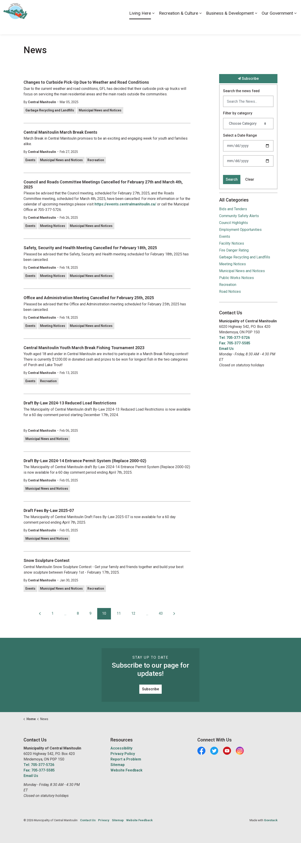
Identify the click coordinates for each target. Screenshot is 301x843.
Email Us (226, 348)
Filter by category (237, 113)
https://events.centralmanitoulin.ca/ (125, 204)
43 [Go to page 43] (161, 613)
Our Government (277, 25)
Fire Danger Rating (234, 250)
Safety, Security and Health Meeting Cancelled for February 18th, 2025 (90, 247)
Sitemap (117, 765)
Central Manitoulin (42, 102)
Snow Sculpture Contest (47, 560)
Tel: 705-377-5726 (234, 337)
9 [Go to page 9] (90, 613)
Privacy (103, 820)
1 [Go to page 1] (52, 613)
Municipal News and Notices (100, 110)
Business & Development (230, 25)
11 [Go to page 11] (119, 613)
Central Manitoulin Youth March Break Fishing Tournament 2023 (84, 347)
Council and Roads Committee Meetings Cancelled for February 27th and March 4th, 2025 (103, 184)
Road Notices (230, 291)
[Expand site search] (293, 8)
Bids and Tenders (233, 209)
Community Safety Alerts (239, 216)
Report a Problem (125, 759)
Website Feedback (126, 770)
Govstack (270, 820)
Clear (249, 179)
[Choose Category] (248, 123)
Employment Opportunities (240, 229)
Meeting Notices (52, 226)
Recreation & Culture (178, 25)
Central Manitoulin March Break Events (60, 132)
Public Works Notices (236, 278)
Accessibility (211, 8)
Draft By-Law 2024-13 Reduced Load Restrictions (70, 403)
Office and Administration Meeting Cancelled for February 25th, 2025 (89, 297)
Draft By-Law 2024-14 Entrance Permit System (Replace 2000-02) (85, 460)
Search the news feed (241, 91)
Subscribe (248, 78)
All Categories (234, 200)
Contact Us (249, 8)
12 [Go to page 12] (133, 613)
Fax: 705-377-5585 (234, 343)
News (265, 8)
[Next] (174, 613)
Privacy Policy (122, 754)
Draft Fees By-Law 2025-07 (49, 510)
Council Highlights (233, 223)
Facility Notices (231, 243)
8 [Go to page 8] (78, 613)
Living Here (140, 25)
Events (30, 160)
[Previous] (40, 613)
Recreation (95, 160)
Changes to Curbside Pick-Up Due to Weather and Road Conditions (86, 82)
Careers (230, 8)
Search (232, 179)
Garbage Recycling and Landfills (49, 110)
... (65, 614)
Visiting (279, 8)
